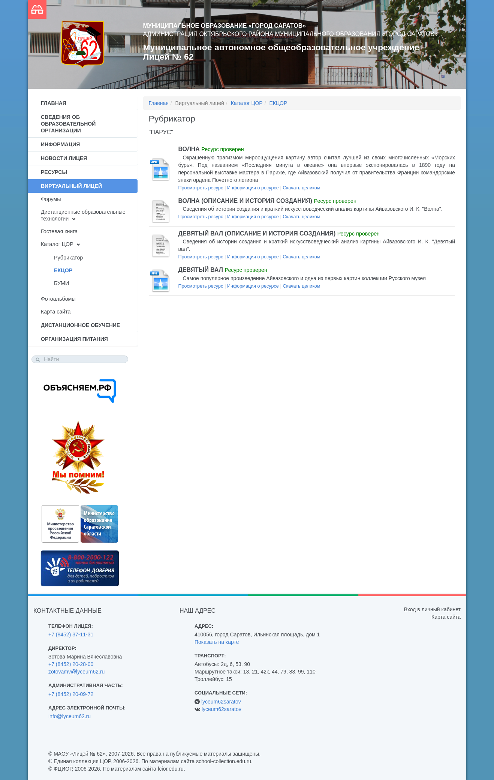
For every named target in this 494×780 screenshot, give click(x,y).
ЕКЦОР (63, 270)
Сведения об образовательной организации (68, 124)
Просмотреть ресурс (200, 187)
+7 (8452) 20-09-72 (70, 694)
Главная (53, 103)
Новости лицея (64, 158)
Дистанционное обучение (80, 325)
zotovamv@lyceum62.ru (76, 672)
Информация (60, 144)
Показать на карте (217, 642)
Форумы (51, 199)
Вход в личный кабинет (432, 609)
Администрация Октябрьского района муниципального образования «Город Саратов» (290, 34)
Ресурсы (54, 172)
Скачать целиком (301, 187)
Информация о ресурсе (253, 187)
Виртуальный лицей (71, 186)
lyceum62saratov (221, 702)
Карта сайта (55, 312)
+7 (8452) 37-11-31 (70, 635)
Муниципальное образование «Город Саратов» (224, 25)
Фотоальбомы (58, 299)
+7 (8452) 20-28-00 (70, 664)
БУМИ (61, 283)
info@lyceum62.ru (69, 716)
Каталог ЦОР (57, 244)
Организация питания (74, 339)
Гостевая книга (59, 231)
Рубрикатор (68, 258)
